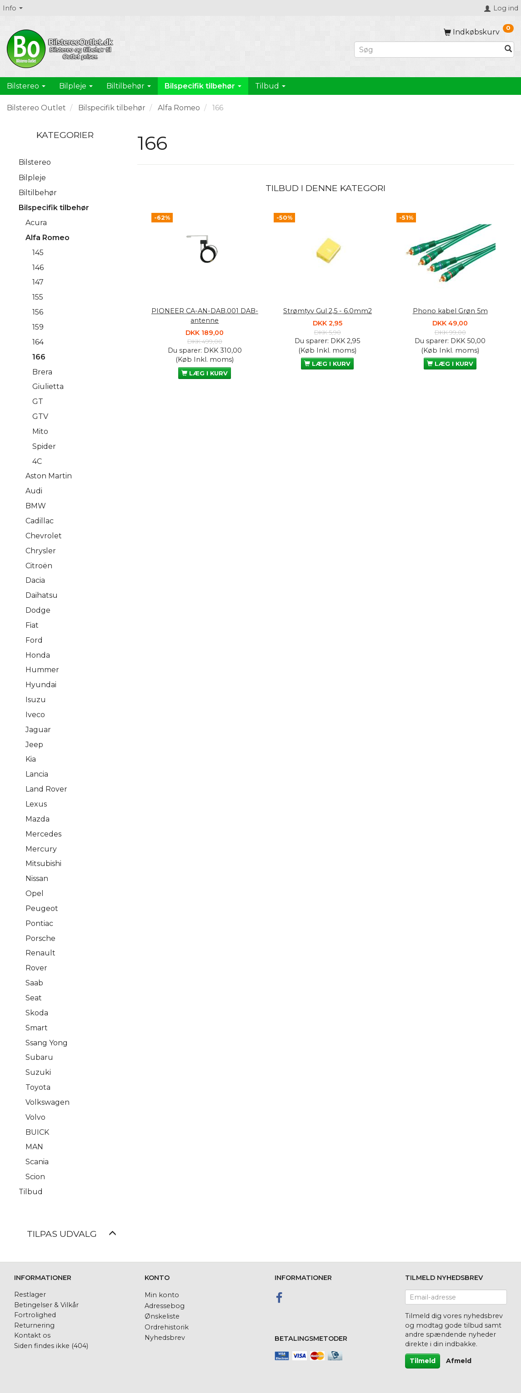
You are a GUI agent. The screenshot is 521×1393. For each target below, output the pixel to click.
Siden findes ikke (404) (51, 1346)
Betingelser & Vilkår (46, 1305)
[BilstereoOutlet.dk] (61, 47)
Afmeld (458, 1361)
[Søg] (508, 49)
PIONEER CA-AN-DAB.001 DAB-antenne (204, 316)
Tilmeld (423, 1361)
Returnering (34, 1325)
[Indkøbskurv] (479, 32)
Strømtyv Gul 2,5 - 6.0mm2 (327, 311)
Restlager (30, 1294)
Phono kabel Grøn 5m (450, 311)
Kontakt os (32, 1335)
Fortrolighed (35, 1315)
